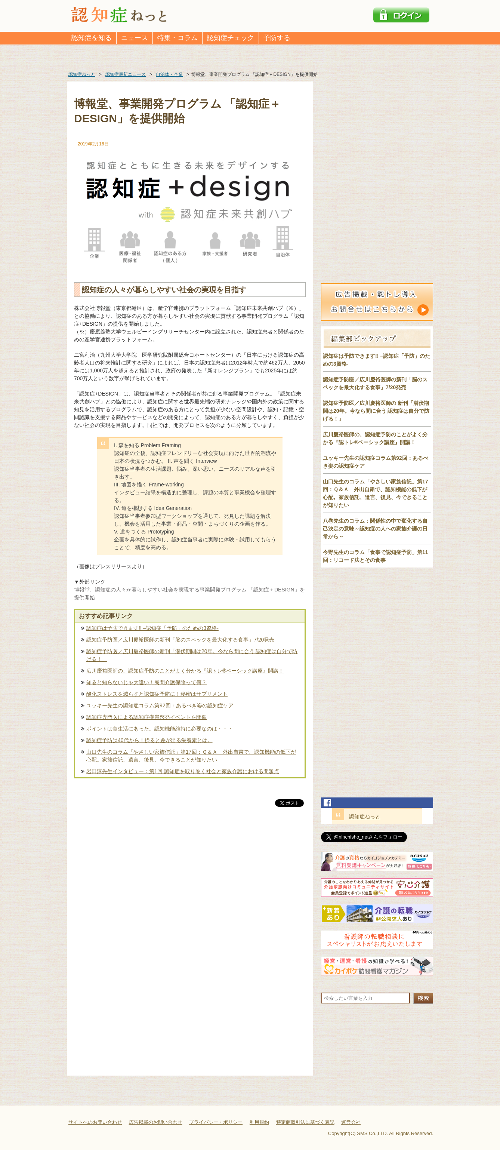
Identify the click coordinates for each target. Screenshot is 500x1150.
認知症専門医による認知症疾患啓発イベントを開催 (146, 717)
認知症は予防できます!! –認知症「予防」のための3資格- (152, 628)
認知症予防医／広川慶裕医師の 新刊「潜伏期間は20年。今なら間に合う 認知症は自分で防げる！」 (376, 411)
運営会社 (351, 1122)
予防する (276, 37)
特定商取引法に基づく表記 (305, 1122)
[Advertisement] (190, 886)
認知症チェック (230, 37)
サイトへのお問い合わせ (95, 1122)
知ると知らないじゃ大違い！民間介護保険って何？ (146, 682)
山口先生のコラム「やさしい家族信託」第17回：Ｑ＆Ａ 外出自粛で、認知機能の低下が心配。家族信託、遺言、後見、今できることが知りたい (191, 756)
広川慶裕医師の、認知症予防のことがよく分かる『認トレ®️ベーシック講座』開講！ (185, 671)
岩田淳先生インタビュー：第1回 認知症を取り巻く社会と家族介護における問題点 (182, 771)
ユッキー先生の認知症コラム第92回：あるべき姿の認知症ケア (160, 705)
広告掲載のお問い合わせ (155, 1122)
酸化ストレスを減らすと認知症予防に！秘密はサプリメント (157, 694)
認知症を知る (91, 37)
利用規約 (259, 1122)
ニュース (134, 37)
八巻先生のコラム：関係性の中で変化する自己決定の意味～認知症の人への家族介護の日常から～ (375, 528)
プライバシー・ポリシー (216, 1122)
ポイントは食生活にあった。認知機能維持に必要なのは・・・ (159, 729)
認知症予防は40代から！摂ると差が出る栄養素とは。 (149, 740)
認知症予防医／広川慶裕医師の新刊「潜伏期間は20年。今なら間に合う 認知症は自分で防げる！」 (191, 655)
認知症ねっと (364, 817)
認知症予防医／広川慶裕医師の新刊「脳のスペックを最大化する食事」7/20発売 (180, 640)
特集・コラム (177, 37)
